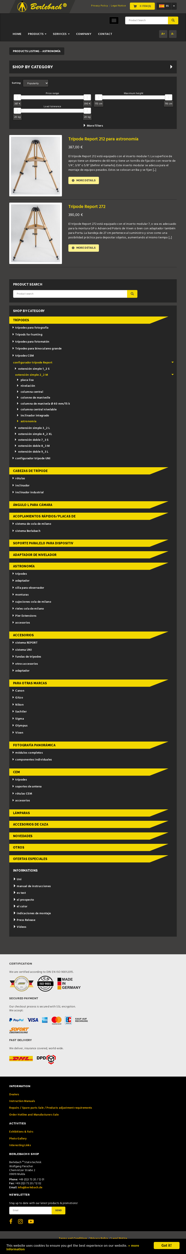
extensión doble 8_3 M (32, 446)
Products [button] (37, 34)
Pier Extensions (24, 615)
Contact (105, 34)
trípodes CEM (23, 355)
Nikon (18, 704)
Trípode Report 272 (86, 206)
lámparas (21, 813)
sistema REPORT (24, 642)
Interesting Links (20, 1145)
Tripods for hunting (27, 334)
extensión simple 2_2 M (94, 374)
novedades (23, 836)
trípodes (21, 320)
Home (17, 34)
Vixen (17, 732)
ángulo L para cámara (32, 505)
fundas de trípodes (26, 656)
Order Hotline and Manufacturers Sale (34, 1115)
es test (19, 893)
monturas (20, 594)
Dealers (14, 1094)
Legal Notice (118, 6)
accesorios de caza (30, 824)
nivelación (26, 385)
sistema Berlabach (26, 531)
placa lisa (25, 380)
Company (84, 34)
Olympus (20, 725)
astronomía (26, 421)
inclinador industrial (28, 492)
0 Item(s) (142, 6)
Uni (17, 879)
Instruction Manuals (22, 1101)
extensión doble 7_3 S (31, 440)
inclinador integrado (33, 415)
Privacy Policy (99, 6)
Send (58, 1210)
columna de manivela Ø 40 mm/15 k (43, 403)
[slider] (17, 97)
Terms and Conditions (73, 1238)
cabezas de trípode (30, 471)
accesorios (21, 622)
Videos (19, 927)
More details (84, 180)
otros (19, 847)
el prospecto (23, 899)
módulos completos (27, 752)
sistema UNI (22, 649)
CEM (16, 772)
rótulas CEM (22, 793)
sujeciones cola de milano (31, 601)
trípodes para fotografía (30, 327)
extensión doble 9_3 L (31, 451)
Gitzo (17, 697)
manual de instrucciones (32, 886)
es (164, 6)
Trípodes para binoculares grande (36, 348)
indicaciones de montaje (32, 913)
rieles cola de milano (28, 608)
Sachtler (19, 711)
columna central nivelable (37, 409)
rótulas (18, 478)
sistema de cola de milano (31, 523)
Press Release (24, 920)
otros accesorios (25, 663)
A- (172, 33)
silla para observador (28, 587)
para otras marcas (30, 683)
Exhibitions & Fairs (21, 1132)
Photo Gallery (18, 1138)
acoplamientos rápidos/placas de (44, 516)
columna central (30, 392)
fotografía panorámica (34, 745)
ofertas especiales (30, 859)
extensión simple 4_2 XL (33, 434)
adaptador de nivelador (35, 555)
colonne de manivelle (33, 397)
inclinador (20, 485)
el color (20, 906)
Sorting (16, 83)
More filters (93, 125)
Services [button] (61, 34)
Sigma (18, 718)
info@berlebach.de (30, 1187)
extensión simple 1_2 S (31, 368)
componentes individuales (32, 759)
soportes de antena (27, 786)
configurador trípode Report (93, 362)
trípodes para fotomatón (30, 341)
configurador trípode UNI (31, 458)
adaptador (20, 580)
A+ (163, 33)
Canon (18, 690)
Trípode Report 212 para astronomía (103, 139)
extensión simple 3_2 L (32, 428)
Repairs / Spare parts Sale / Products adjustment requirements (50, 1108)
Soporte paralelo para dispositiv (43, 543)
